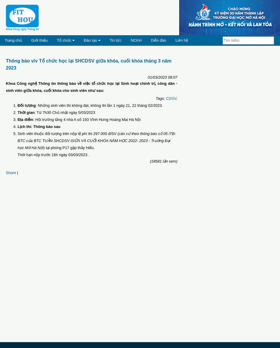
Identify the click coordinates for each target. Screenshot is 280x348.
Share (11, 172)
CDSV (171, 98)
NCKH (136, 40)
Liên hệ (182, 40)
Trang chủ (13, 40)
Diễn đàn (158, 40)
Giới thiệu (39, 40)
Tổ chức (65, 40)
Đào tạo (92, 40)
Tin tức (115, 40)
